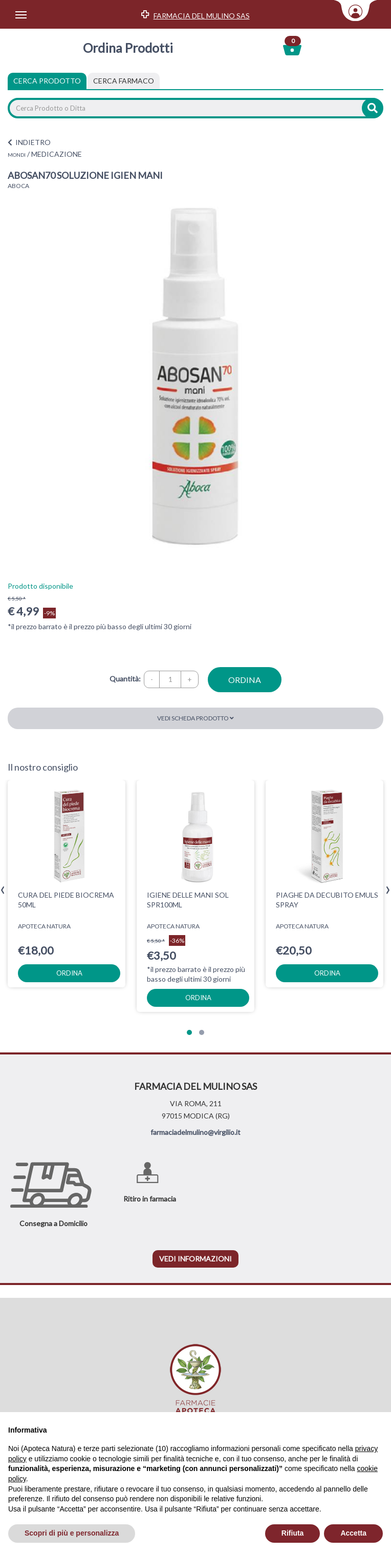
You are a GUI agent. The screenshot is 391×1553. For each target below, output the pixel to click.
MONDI (17, 155)
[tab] (124, 81)
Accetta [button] (353, 1533)
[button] (189, 1032)
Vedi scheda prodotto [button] (195, 718)
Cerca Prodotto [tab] (47, 80)
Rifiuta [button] (292, 1533)
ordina (244, 680)
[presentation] (3, 890)
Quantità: (125, 678)
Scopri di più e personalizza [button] (72, 1533)
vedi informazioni (195, 1258)
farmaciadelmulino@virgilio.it (195, 1132)
